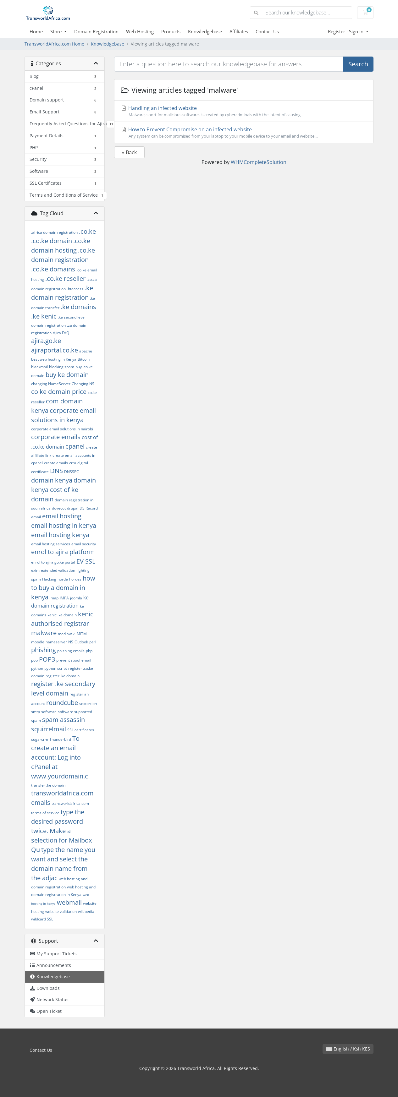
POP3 (47, 659)
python (37, 668)
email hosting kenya (60, 535)
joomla (76, 598)
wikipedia (86, 911)
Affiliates (238, 31)
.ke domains (78, 307)
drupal (72, 508)
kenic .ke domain (62, 615)
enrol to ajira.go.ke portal (53, 562)
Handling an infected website (244, 111)
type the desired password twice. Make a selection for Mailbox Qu (61, 831)
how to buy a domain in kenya (63, 587)
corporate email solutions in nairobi (62, 429)
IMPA (64, 598)
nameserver (56, 642)
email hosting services (50, 544)
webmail (69, 902)
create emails (56, 463)
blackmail (39, 366)
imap (54, 598)
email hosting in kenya (63, 525)
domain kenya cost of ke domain (63, 489)
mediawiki (66, 633)
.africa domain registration (54, 232)
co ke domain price (58, 391)
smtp (35, 711)
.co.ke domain (51, 241)
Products (170, 31)
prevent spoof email (73, 660)
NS (70, 642)
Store (56, 31)
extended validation (58, 570)
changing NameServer (50, 383)
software (49, 711)
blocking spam (61, 366)
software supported (75, 711)
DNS (56, 471)
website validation (61, 911)
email (36, 517)
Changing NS (83, 383)
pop (34, 660)
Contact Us (267, 31)
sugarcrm (39, 739)
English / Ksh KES (348, 1049)
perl (92, 642)
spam (36, 720)
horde (63, 579)
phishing (43, 650)
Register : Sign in (346, 31)
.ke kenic (44, 316)
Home (36, 31)
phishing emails (71, 650)
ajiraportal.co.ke (54, 350)
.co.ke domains (53, 269)
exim (35, 570)
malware (44, 633)
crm (72, 463)
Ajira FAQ (61, 333)
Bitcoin (84, 359)
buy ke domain (67, 374)
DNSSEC (71, 471)
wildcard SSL (42, 919)
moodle (37, 642)
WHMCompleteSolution (258, 162)
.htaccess (75, 289)
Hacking (49, 579)
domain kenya (51, 480)
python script (55, 668)
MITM (82, 633)
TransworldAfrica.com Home (54, 44)
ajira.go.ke (46, 340)
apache (85, 351)
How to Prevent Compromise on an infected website (244, 132)
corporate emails (55, 437)
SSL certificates (80, 730)
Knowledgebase (205, 31)
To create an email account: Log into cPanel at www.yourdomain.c (59, 757)
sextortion (88, 703)
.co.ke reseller (65, 278)
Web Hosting (140, 31)
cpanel (75, 446)
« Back (129, 152)
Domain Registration (96, 31)
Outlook (81, 642)
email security (83, 544)
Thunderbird (60, 739)
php (89, 650)
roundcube (62, 702)
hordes (75, 579)
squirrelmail (48, 729)
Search (358, 64)
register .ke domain (63, 676)
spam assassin (63, 719)
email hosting (61, 516)
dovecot (59, 508)
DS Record (89, 508)
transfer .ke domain (48, 785)
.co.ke (87, 231)
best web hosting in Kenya (53, 359)
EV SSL (85, 561)
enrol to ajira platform (63, 552)
